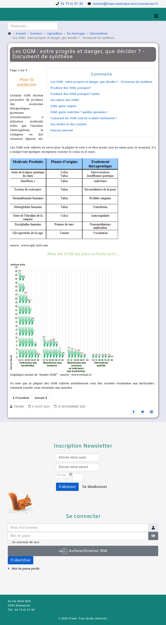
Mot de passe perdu (25, 568)
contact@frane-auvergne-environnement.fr (125, 3)
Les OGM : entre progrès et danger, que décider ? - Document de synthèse (101, 81)
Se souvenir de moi (25, 542)
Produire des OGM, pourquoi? (70, 88)
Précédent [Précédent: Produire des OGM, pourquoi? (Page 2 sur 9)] (21, 398)
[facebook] (11, 28)
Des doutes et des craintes (68, 124)
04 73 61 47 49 (72, 3)
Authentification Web (83, 551)
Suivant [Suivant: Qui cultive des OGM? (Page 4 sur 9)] (41, 398)
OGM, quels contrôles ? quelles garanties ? (79, 112)
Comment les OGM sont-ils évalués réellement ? (83, 118)
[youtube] (16, 28)
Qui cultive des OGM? (64, 100)
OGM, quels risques (63, 106)
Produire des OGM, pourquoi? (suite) (75, 94)
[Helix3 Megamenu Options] (156, 16)
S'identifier (20, 560)
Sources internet (61, 130)
